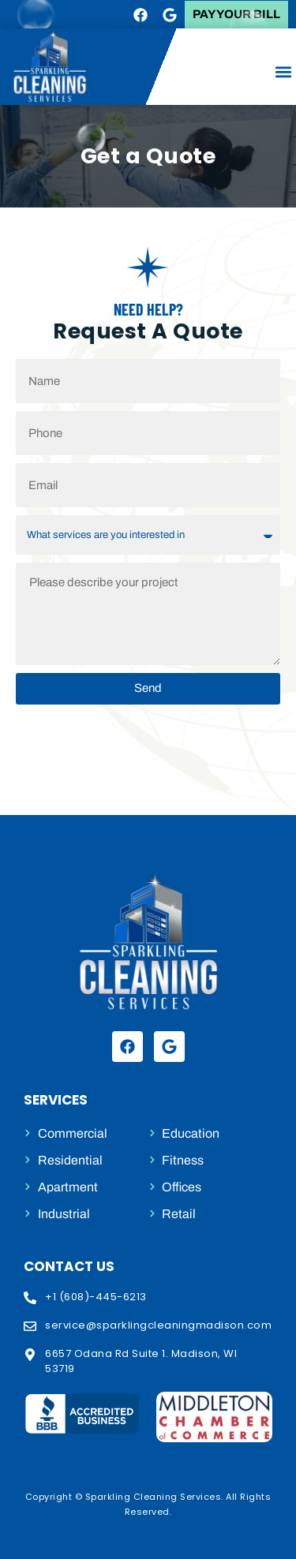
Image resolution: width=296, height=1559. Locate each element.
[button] (283, 71)
